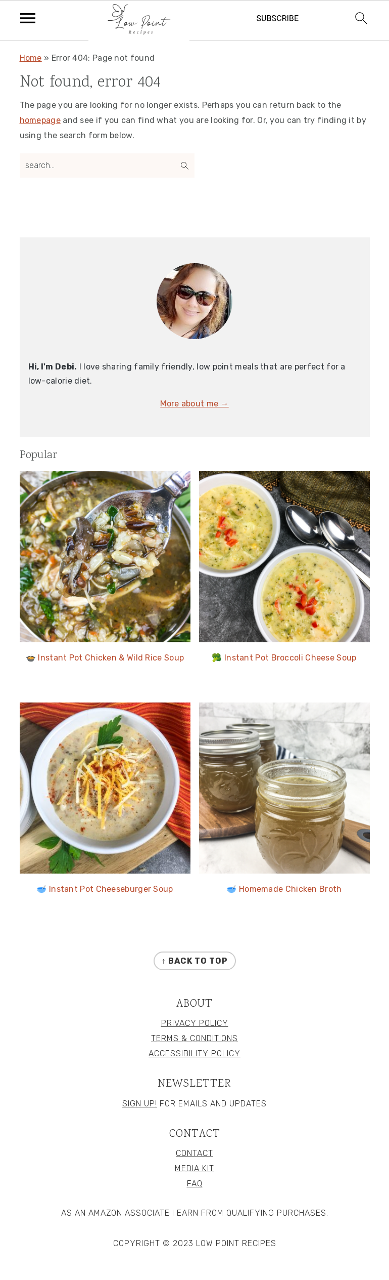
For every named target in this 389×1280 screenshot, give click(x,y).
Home (31, 58)
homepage (40, 120)
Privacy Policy (194, 1023)
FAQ (195, 1183)
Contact (194, 1153)
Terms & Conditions (194, 1038)
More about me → (194, 403)
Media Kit (194, 1168)
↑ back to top (195, 961)
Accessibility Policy (194, 1053)
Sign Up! (139, 1103)
